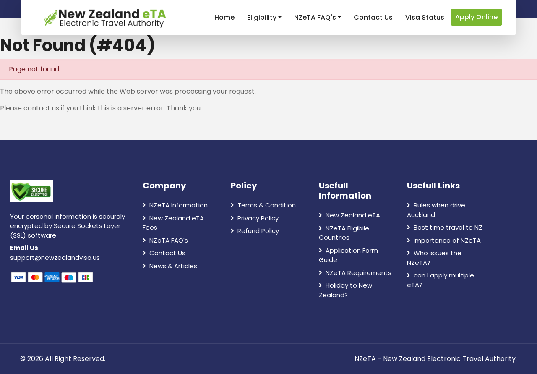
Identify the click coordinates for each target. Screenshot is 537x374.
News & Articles (170, 266)
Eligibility (261, 17)
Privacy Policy (255, 218)
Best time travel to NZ (444, 227)
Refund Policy (255, 230)
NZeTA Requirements (355, 272)
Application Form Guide (348, 255)
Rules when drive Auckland (436, 210)
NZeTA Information (175, 205)
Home (224, 17)
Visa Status (424, 17)
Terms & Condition (263, 205)
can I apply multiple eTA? (440, 280)
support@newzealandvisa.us (55, 257)
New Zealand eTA (349, 215)
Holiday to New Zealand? (345, 290)
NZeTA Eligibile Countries (344, 233)
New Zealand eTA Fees (173, 223)
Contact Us (373, 17)
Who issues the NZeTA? (434, 257)
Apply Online (476, 17)
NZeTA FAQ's (315, 17)
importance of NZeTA (444, 240)
